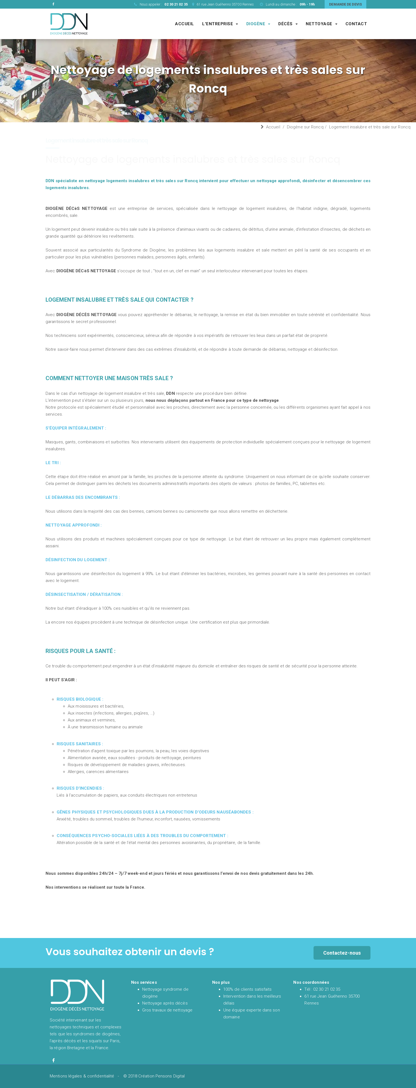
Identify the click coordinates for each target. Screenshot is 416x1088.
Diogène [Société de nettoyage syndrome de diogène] (258, 23)
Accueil (273, 126)
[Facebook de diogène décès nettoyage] (53, 1060)
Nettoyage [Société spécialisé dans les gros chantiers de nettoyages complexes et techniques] (321, 23)
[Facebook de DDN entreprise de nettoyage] (53, 4)
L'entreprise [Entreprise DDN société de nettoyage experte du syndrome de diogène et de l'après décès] (220, 23)
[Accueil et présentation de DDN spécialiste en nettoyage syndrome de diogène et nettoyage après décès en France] (69, 23)
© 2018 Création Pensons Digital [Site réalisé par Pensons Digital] (154, 1076)
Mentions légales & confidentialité (82, 1076)
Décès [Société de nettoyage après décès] (288, 23)
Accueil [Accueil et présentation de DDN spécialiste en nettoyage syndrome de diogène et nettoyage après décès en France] (184, 23)
